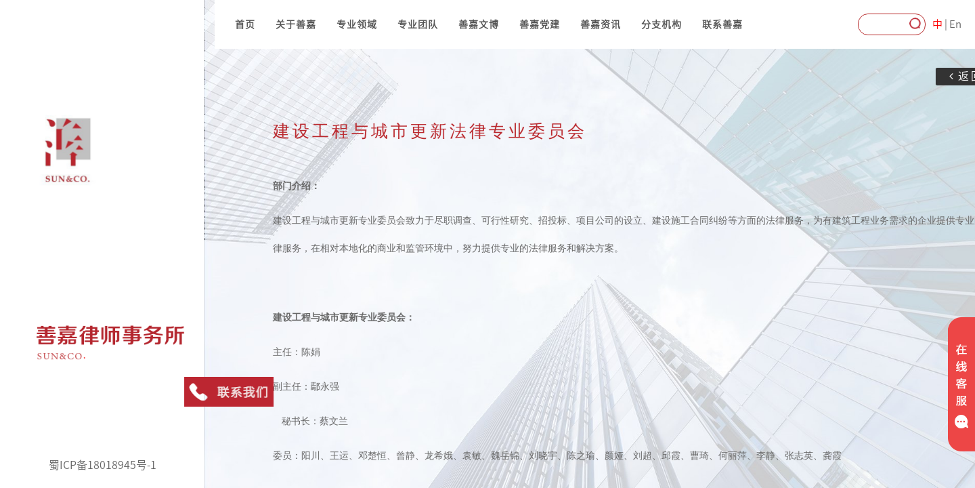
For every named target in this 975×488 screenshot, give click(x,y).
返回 (939, 76)
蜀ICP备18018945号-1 (102, 465)
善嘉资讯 (600, 24)
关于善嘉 (296, 24)
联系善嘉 (722, 24)
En (955, 24)
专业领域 (357, 24)
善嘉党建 (539, 24)
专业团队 (417, 24)
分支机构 (661, 24)
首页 (245, 24)
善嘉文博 (478, 24)
